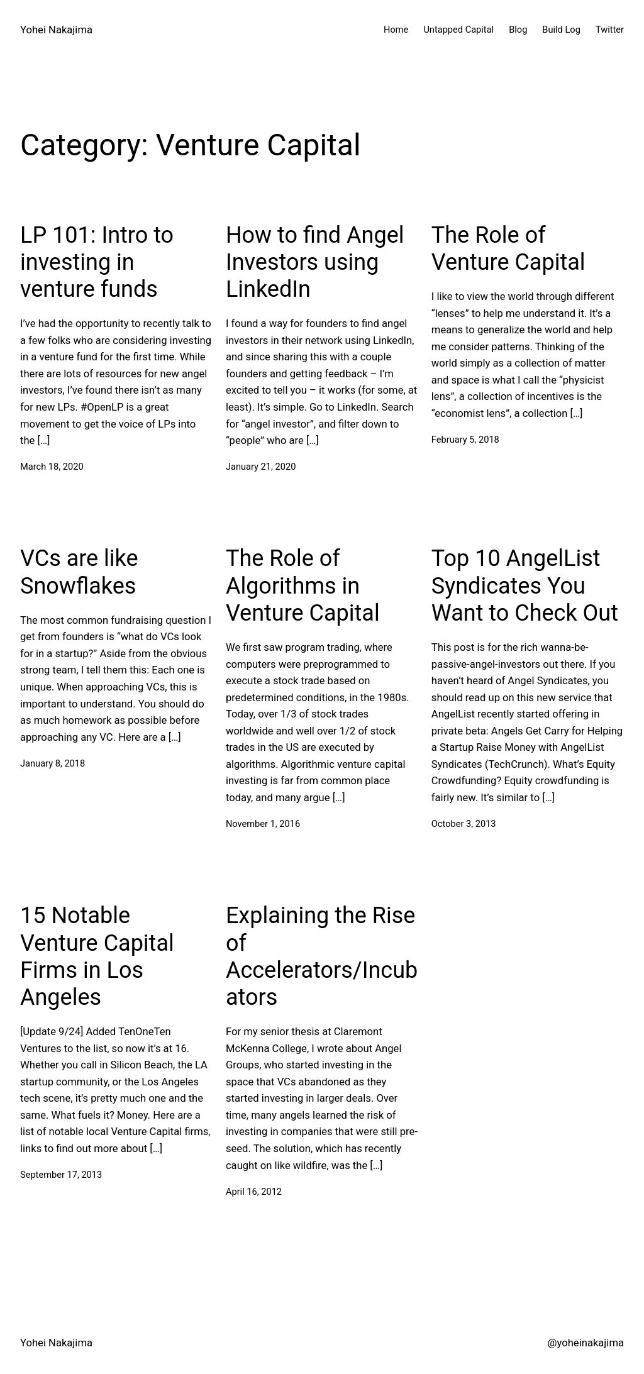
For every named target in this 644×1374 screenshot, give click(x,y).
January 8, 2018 (52, 763)
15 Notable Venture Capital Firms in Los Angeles (97, 956)
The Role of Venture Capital (508, 248)
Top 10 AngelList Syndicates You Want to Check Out (524, 585)
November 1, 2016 (263, 823)
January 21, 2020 (261, 466)
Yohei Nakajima (56, 30)
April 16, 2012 (254, 1191)
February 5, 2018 (465, 439)
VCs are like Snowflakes (79, 572)
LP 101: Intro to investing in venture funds (97, 262)
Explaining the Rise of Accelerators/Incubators (322, 956)
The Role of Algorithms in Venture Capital (303, 585)
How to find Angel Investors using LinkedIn (315, 262)
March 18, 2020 (52, 466)
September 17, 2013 (61, 1174)
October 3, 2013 (463, 823)
